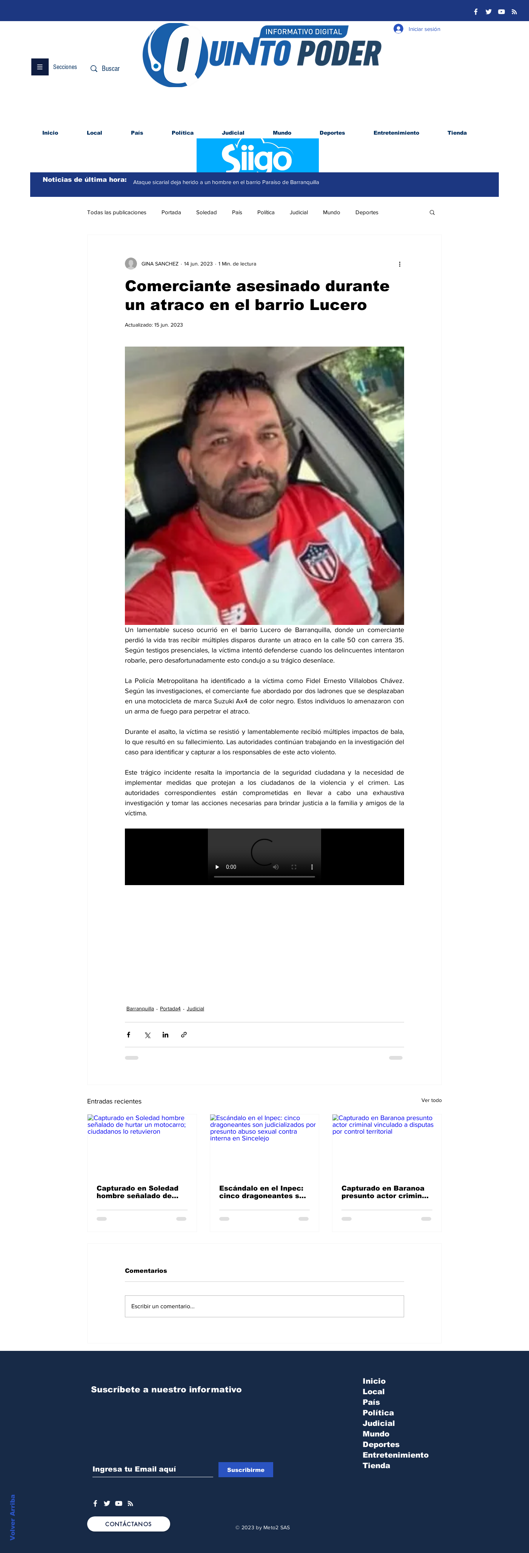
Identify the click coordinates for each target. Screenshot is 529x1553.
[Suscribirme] (245, 1469)
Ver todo (431, 1100)
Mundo (331, 212)
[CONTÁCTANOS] (128, 1524)
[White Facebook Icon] (95, 1503)
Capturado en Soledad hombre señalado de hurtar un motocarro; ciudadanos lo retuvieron (137, 1192)
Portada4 (170, 1008)
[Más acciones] (399, 263)
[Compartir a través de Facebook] (128, 1034)
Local (374, 1391)
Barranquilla (140, 1008)
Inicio (374, 1381)
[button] (40, 66)
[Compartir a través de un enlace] (184, 1034)
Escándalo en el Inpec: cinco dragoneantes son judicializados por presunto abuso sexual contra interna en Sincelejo (263, 1192)
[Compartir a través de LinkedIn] (165, 1034)
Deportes (366, 212)
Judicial (299, 212)
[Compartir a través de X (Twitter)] (147, 1034)
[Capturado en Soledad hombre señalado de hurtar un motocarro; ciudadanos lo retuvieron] (142, 1144)
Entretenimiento (396, 1455)
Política (266, 212)
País (237, 212)
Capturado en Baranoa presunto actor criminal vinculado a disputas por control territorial (385, 1192)
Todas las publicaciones (116, 212)
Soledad (206, 212)
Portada (171, 212)
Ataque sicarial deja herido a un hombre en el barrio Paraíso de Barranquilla (226, 182)
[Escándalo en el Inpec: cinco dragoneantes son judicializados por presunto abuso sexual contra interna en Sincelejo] (264, 1144)
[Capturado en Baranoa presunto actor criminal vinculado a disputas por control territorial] (386, 1144)
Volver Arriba (12, 1518)
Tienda (376, 1465)
